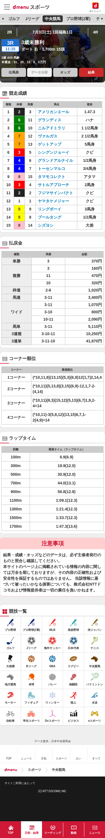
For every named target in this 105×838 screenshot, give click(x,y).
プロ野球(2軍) (78, 18)
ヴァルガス (47, 136)
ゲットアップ (49, 144)
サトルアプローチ (53, 185)
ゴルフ (14, 18)
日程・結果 (32, 832)
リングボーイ (49, 209)
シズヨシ (45, 225)
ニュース (94, 832)
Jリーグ (32, 18)
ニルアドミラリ (51, 128)
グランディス (49, 120)
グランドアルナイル (55, 160)
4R (95, 32)
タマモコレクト (51, 176)
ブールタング (49, 217)
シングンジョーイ (53, 152)
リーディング (52, 832)
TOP (10, 832)
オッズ (65, 72)
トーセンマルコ (51, 168)
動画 (73, 832)
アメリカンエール (53, 112)
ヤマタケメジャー (53, 201)
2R (9, 32)
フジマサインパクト (55, 193)
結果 (91, 72)
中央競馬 (52, 18)
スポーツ (34, 770)
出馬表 (14, 72)
